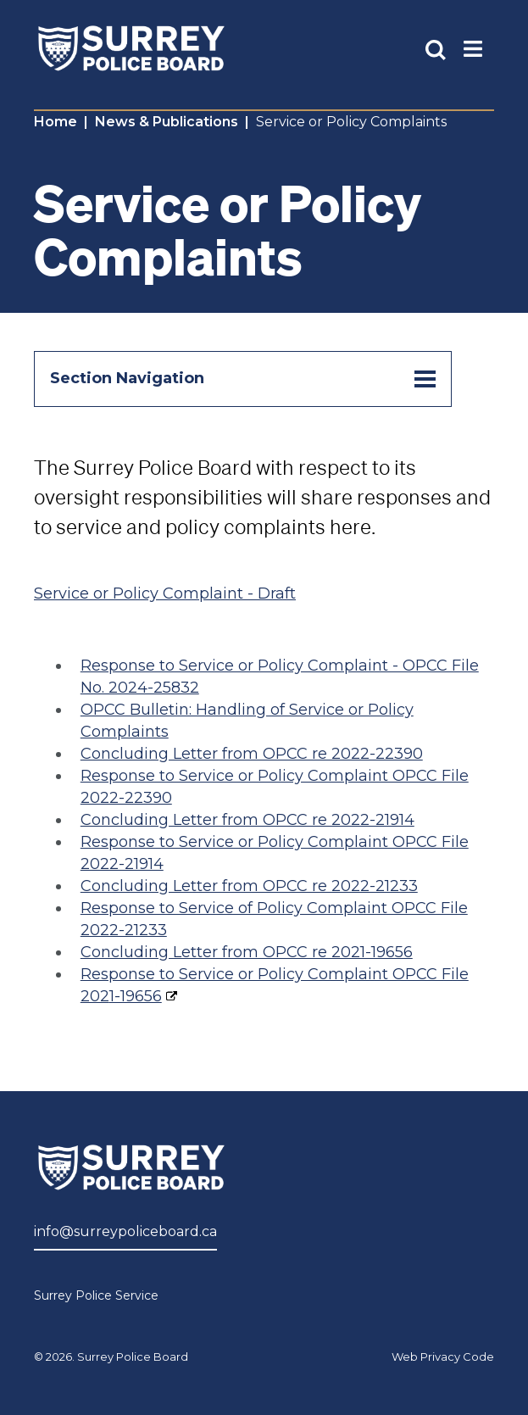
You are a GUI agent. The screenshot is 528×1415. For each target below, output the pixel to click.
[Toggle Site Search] (435, 48)
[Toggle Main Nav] (473, 48)
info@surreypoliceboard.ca (125, 1231)
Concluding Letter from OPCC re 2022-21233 (249, 886)
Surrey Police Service (96, 1295)
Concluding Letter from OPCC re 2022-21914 (247, 820)
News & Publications (166, 122)
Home (55, 122)
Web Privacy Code (443, 1356)
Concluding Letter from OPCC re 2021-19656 (247, 952)
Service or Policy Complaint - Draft (165, 593)
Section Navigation (243, 379)
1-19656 (135, 996)
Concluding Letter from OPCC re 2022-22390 (252, 753)
